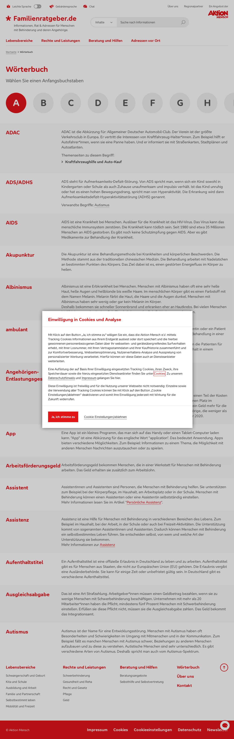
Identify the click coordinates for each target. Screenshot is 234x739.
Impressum (89, 378)
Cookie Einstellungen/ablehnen (105, 417)
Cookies (159, 374)
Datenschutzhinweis (61, 378)
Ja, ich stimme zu (63, 417)
